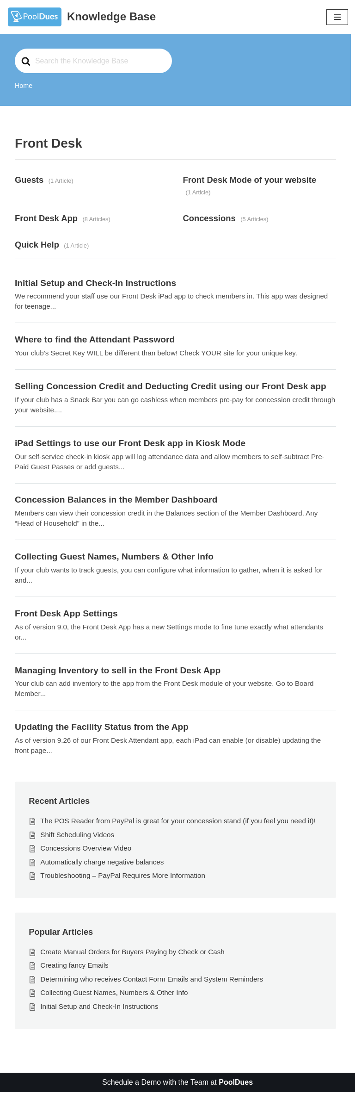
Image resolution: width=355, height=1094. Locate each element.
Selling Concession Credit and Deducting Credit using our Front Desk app (171, 387)
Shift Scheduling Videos (77, 836)
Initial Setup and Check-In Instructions (96, 283)
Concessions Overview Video (85, 849)
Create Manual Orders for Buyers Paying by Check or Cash (132, 953)
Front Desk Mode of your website (250, 180)
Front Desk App (46, 218)
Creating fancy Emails (74, 967)
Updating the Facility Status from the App (102, 728)
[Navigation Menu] (337, 17)
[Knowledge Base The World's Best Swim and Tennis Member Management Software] (81, 16)
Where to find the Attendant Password (95, 340)
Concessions (209, 218)
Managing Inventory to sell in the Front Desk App (118, 671)
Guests (29, 180)
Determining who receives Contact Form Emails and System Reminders (151, 980)
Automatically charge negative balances (102, 863)
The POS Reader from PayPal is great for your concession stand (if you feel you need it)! (178, 822)
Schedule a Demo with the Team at (177, 1084)
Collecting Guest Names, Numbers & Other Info (114, 557)
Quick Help (37, 245)
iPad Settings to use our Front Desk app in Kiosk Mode (130, 443)
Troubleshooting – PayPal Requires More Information (122, 877)
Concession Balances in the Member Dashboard (116, 500)
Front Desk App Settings (66, 614)
